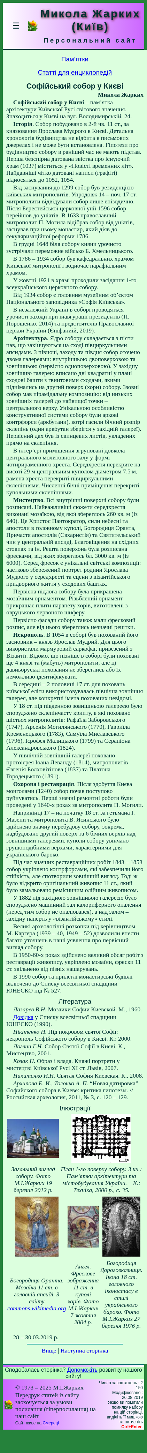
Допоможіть (82, 1370)
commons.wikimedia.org (36, 1308)
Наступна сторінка (84, 1350)
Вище (49, 1350)
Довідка (23, 1017)
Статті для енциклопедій (75, 72)
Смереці (50, 1423)
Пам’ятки (74, 59)
